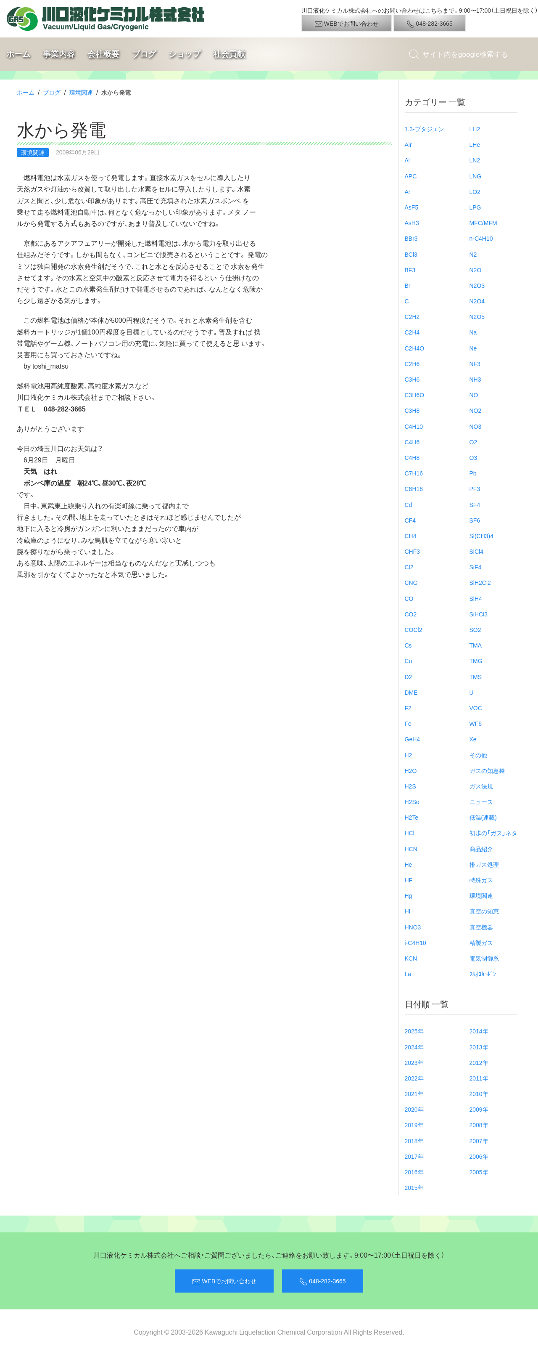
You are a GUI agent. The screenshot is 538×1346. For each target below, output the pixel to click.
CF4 (410, 520)
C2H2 (412, 316)
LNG (475, 176)
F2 (408, 708)
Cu (408, 660)
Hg (408, 895)
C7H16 (414, 473)
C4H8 (412, 457)
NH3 (475, 379)
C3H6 (412, 379)
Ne (473, 348)
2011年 (478, 1078)
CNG (411, 582)
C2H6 (412, 363)
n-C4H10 (481, 238)
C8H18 (414, 488)
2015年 (414, 1187)
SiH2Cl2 (480, 582)
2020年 (414, 1109)
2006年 (478, 1156)
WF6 (475, 723)
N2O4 (477, 301)
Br (408, 285)
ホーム (18, 54)
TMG (476, 660)
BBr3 (411, 238)
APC (411, 176)
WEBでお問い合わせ (346, 23)
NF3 (474, 363)
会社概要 (103, 54)
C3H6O (415, 394)
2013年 (478, 1047)
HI (408, 911)
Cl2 (409, 567)
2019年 (414, 1124)
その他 (478, 755)
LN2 (474, 160)
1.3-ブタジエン (424, 129)
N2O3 (477, 285)
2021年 (414, 1093)
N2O (475, 269)
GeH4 (412, 739)
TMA (475, 645)
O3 (473, 457)
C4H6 (412, 442)
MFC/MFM (483, 222)
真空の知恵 (484, 911)
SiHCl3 (478, 614)
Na (473, 332)
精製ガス (481, 942)
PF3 (474, 488)
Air (408, 144)
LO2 (474, 191)
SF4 (474, 504)
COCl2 (413, 629)
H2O (411, 770)
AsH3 (412, 222)
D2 (408, 676)
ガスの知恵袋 (487, 770)
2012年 (478, 1062)
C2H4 (412, 332)
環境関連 (81, 92)
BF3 (410, 269)
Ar (408, 191)
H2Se (412, 801)
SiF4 (475, 567)
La (408, 973)
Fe (408, 723)
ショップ (184, 54)
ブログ (144, 54)
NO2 (475, 410)
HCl (409, 832)
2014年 (478, 1031)
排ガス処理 (484, 864)
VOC (475, 708)
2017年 (414, 1156)
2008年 (478, 1124)
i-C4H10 (415, 942)
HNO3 (413, 927)
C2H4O (415, 348)
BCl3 (411, 254)
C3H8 (412, 410)
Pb (473, 473)
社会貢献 (229, 54)
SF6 (474, 520)
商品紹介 (481, 848)
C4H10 (414, 426)
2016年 (414, 1172)
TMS (475, 676)
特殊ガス (481, 880)
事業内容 (59, 54)
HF (409, 880)
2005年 (478, 1172)
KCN (411, 958)
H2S (410, 786)
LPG (475, 207)
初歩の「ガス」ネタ (493, 832)
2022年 (414, 1078)
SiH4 (475, 598)
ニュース (481, 801)
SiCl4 (476, 551)
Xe (473, 739)
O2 (473, 442)
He (408, 864)
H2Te (412, 817)
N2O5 (477, 316)
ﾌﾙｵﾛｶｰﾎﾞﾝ (482, 973)
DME (411, 692)
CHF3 (412, 551)
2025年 (414, 1031)
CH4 (411, 535)
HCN (411, 848)
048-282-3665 (429, 23)
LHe (474, 144)
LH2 (474, 129)
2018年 (414, 1140)
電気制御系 (484, 958)
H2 (408, 755)
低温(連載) (483, 817)
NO (473, 394)
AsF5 (412, 207)
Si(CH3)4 (481, 535)
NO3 (475, 426)
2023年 (414, 1062)
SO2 (475, 629)
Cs (408, 645)
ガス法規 (481, 786)
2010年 (478, 1093)
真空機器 (481, 927)
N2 (473, 254)
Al (407, 160)
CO (409, 598)
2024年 (414, 1047)
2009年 (478, 1109)
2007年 (478, 1140)
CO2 (411, 614)
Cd (408, 504)
